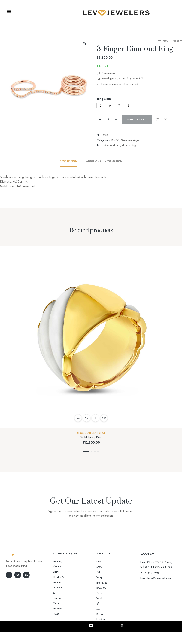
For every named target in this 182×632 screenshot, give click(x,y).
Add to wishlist (157, 119)
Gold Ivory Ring (91, 437)
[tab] (70, 161)
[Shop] (91, 625)
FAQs (56, 582)
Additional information (104, 161)
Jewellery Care (104, 577)
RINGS (115, 140)
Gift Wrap (101, 567)
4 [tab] (98, 451)
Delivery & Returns (63, 572)
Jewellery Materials (63, 561)
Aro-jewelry (89, 610)
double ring (129, 145)
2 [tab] (91, 451)
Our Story (101, 561)
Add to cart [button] (78, 418)
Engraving (101, 572)
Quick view (104, 418)
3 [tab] (95, 451)
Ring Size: (104, 99)
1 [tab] (86, 451)
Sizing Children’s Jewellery (67, 566)
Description (68, 161)
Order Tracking (61, 577)
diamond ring (112, 145)
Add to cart (136, 119)
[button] (9, 11)
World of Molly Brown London (113, 582)
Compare (165, 119)
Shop (91, 628)
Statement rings (130, 140)
